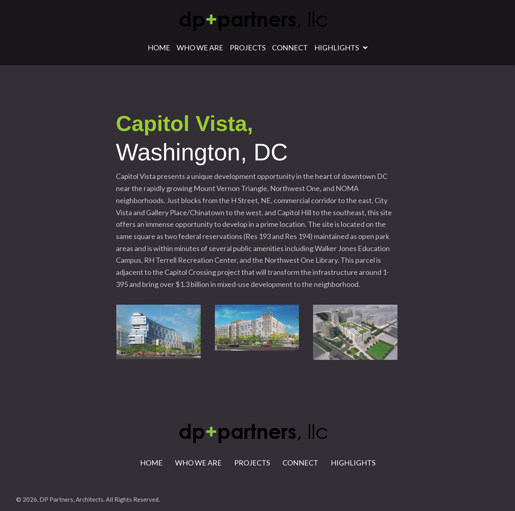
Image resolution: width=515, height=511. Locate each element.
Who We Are (198, 462)
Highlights (353, 462)
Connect (300, 462)
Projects (252, 462)
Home (151, 462)
